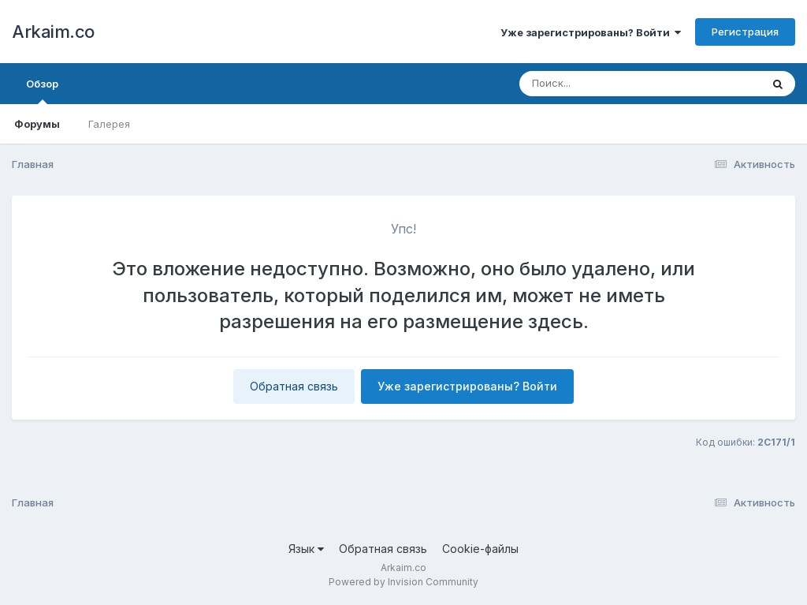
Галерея (109, 124)
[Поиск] (610, 83)
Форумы (37, 124)
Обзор (42, 90)
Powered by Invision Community (403, 582)
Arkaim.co (53, 31)
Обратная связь (294, 386)
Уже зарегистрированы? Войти (590, 32)
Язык (306, 548)
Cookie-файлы (480, 548)
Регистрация (745, 31)
